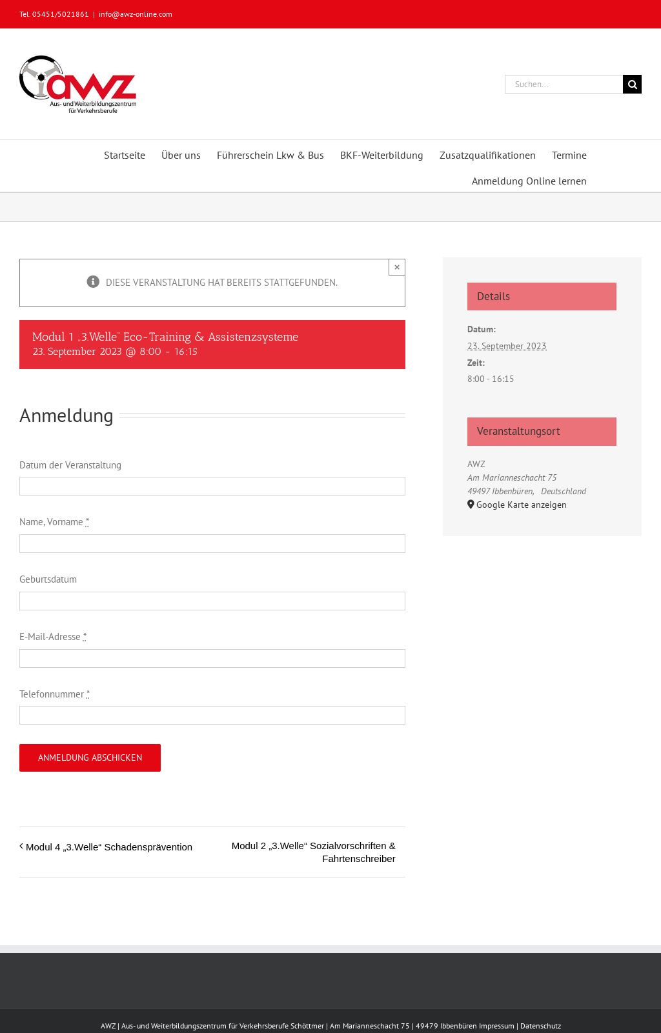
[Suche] (632, 84)
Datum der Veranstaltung (70, 465)
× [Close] (397, 266)
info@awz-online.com (135, 14)
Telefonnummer (54, 694)
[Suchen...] (564, 84)
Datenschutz (540, 1025)
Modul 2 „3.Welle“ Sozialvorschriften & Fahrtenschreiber (314, 852)
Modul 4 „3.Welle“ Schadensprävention (109, 846)
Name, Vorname (54, 522)
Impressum (496, 1025)
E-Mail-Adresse (52, 636)
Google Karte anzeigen (521, 504)
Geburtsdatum (48, 579)
